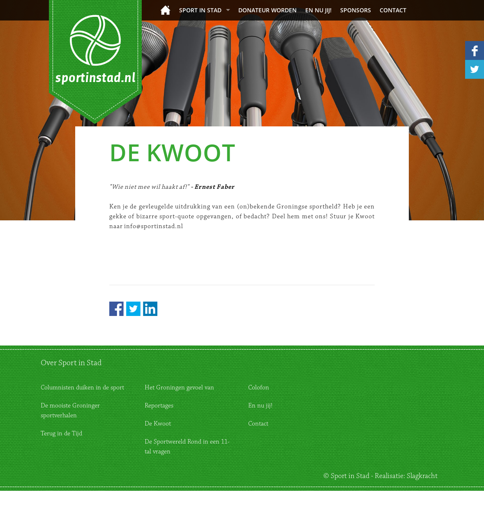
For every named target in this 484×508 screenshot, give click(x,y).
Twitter (133, 309)
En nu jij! (318, 10)
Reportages (159, 406)
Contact (393, 10)
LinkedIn (150, 309)
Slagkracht (422, 476)
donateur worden (267, 10)
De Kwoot (158, 424)
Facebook (116, 309)
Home (165, 10)
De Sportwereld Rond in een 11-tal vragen (187, 446)
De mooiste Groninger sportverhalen (70, 410)
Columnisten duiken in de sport (82, 387)
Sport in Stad (200, 10)
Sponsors (355, 10)
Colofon (258, 387)
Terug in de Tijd (61, 433)
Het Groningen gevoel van (179, 387)
